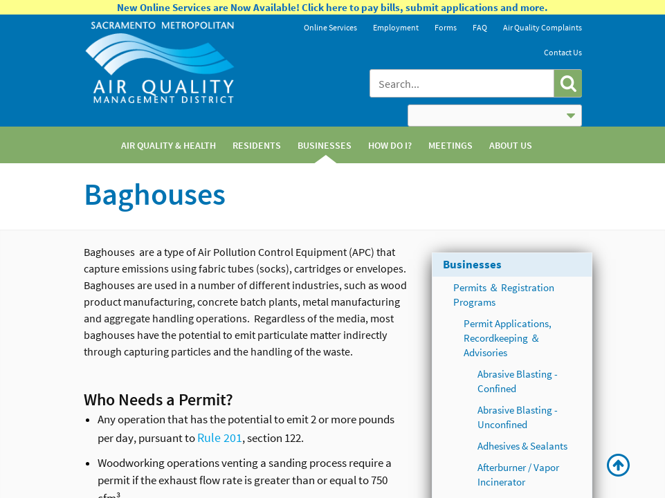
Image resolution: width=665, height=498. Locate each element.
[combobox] (462, 83)
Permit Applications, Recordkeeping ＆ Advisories (508, 338)
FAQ (480, 27)
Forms (446, 27)
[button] (568, 83)
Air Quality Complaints (542, 27)
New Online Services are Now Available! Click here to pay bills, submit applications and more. (332, 7)
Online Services (330, 27)
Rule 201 (219, 437)
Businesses (472, 264)
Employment (396, 27)
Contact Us (563, 52)
